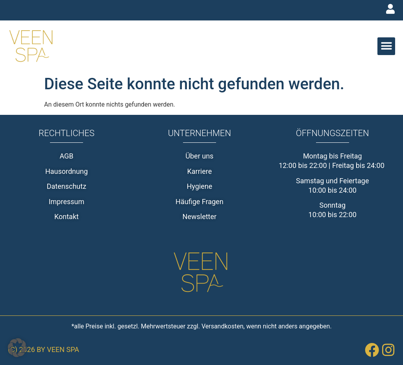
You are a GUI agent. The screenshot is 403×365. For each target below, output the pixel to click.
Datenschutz (66, 186)
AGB (66, 156)
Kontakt (66, 216)
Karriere (199, 171)
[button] (386, 46)
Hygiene (199, 186)
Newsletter (200, 216)
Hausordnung (66, 171)
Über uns (199, 156)
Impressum (67, 201)
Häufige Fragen (200, 201)
